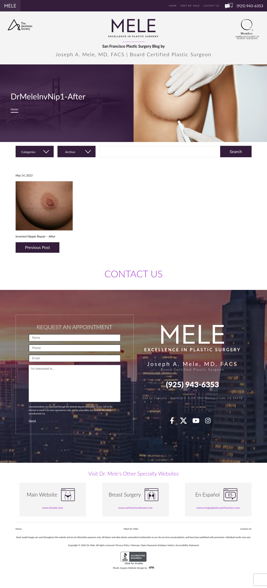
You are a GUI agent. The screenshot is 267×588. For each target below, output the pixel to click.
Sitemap (135, 545)
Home (173, 5)
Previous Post (37, 247)
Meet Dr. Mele (190, 5)
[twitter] (185, 422)
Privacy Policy (122, 545)
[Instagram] (210, 422)
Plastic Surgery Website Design (128, 567)
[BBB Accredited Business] (133, 558)
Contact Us (211, 5)
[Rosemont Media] (150, 567)
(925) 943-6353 (192, 384)
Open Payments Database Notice (157, 545)
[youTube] (198, 422)
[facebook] (174, 422)
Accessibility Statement (187, 545)
